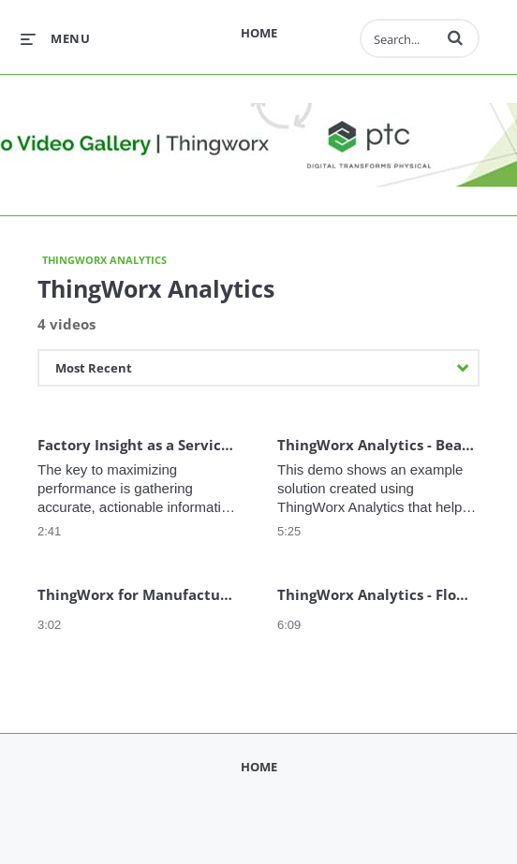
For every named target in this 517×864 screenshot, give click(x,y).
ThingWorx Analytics (104, 260)
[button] (455, 37)
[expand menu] (55, 38)
